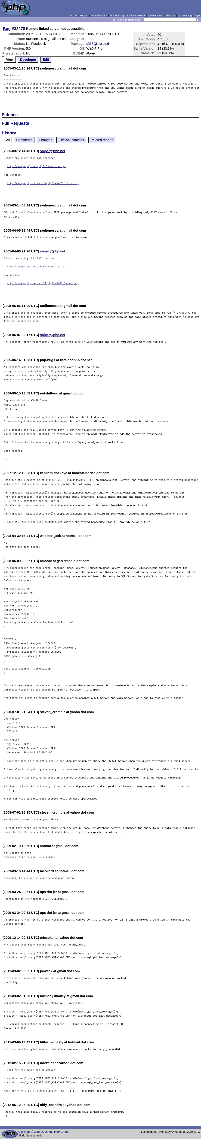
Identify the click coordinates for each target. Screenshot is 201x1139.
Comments (24, 140)
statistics (171, 15)
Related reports (101, 140)
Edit (46, 59)
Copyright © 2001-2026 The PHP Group (43, 1131)
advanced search (136, 15)
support (84, 15)
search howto (155, 15)
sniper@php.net (52, 151)
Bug (7, 28)
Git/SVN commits (71, 140)
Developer (28, 59)
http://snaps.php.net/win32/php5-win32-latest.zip (43, 183)
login (197, 15)
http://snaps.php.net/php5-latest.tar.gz (36, 166)
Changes (45, 140)
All (8, 140)
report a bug (117, 15)
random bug (185, 15)
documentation (99, 15)
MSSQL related (97, 43)
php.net (73, 15)
